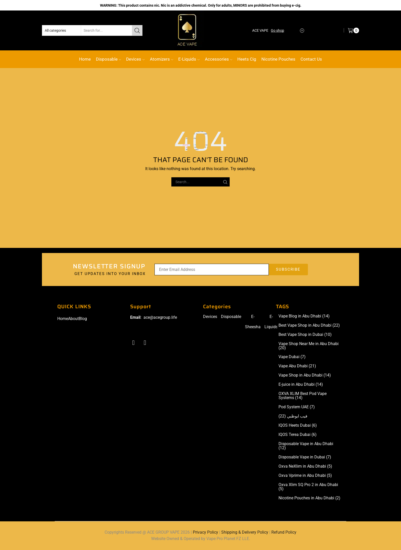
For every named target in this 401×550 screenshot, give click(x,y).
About (73, 318)
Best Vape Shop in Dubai (305, 335)
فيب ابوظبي (293, 416)
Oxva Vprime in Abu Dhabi (305, 476)
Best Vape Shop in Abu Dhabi (309, 325)
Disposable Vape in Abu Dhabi (306, 446)
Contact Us (311, 59)
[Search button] (137, 30)
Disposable (108, 59)
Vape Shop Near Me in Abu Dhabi (309, 346)
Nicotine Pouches (278, 59)
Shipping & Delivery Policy (244, 532)
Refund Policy (283, 532)
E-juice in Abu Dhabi (301, 384)
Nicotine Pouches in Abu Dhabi (309, 498)
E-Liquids (188, 59)
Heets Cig (246, 59)
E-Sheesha (253, 321)
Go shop (277, 30)
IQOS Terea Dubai (298, 435)
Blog (83, 318)
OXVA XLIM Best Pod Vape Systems (303, 396)
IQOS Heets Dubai (298, 425)
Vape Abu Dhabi (297, 366)
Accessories (218, 59)
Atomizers (161, 59)
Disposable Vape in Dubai (305, 457)
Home (85, 59)
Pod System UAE (297, 407)
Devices (135, 59)
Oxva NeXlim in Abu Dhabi (305, 466)
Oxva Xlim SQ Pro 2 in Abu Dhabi (308, 487)
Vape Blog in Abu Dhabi (304, 316)
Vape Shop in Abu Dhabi (305, 375)
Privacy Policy (205, 532)
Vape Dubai (292, 357)
